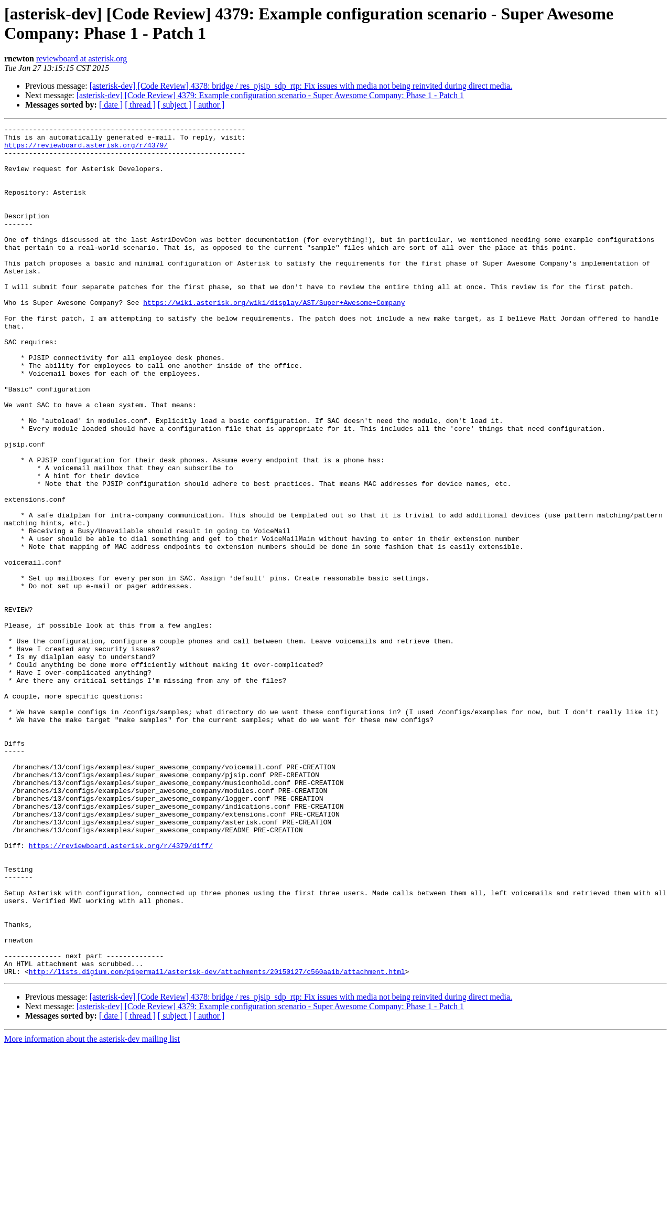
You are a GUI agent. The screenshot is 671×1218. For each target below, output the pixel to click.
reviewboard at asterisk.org (81, 58)
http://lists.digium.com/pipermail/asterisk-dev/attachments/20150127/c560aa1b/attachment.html (217, 1141)
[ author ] (209, 104)
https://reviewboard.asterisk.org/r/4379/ (86, 149)
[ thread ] (140, 104)
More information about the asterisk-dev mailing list (92, 1208)
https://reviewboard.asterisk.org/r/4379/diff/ (121, 990)
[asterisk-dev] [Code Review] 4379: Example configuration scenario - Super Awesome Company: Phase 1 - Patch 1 (270, 95)
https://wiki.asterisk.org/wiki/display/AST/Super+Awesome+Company (274, 338)
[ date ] (111, 104)
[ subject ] (174, 104)
